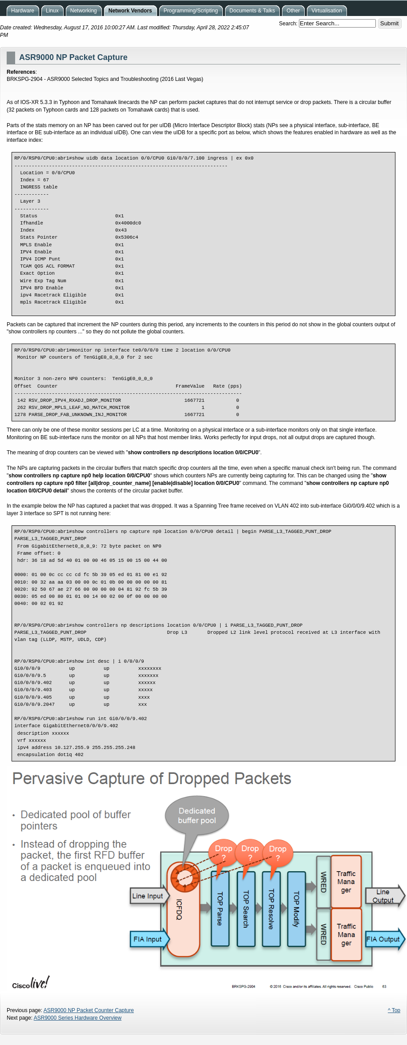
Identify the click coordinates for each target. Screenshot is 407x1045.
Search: (289, 23)
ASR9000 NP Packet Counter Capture (89, 1010)
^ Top (394, 1010)
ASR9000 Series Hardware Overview (77, 1018)
